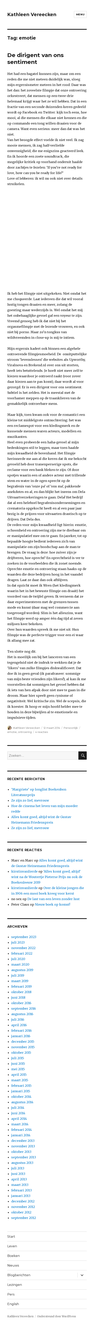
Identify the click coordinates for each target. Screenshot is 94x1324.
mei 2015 (18, 1069)
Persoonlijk (71, 727)
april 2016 (19, 1025)
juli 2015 (17, 1058)
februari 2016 (21, 1030)
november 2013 (23, 1146)
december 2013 (22, 1141)
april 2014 (19, 1119)
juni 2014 (18, 1113)
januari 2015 (20, 1091)
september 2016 (23, 1008)
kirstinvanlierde (24, 871)
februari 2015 (21, 1086)
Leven (12, 1246)
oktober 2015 (21, 1053)
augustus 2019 (22, 970)
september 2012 (23, 1218)
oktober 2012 (21, 1212)
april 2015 (19, 1075)
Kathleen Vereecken (31, 14)
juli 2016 (17, 1019)
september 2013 (23, 1157)
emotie (12, 732)
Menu (80, 14)
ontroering (25, 732)
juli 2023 (18, 942)
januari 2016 (20, 1036)
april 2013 (19, 1179)
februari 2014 (21, 1130)
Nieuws (13, 1265)
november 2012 (23, 1207)
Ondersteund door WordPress (56, 1316)
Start (11, 1236)
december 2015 (22, 1042)
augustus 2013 (22, 1163)
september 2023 (23, 937)
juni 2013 (18, 1174)
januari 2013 (20, 1196)
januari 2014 (20, 1135)
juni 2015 (18, 1064)
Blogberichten (18, 1275)
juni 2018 (18, 997)
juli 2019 (17, 975)
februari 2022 (21, 953)
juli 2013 (17, 1168)
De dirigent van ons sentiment (35, 58)
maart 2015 (19, 1080)
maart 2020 (20, 964)
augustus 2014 (22, 1102)
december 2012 (22, 1201)
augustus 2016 (22, 1014)
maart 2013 (19, 1185)
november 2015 (23, 1047)
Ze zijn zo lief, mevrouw (30, 800)
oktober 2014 (21, 1097)
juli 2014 (17, 1108)
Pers (10, 1294)
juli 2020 (18, 959)
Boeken (13, 1256)
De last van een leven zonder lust (53, 899)
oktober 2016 (21, 1003)
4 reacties (41, 732)
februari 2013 (21, 1190)
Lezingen (14, 1285)
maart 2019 (19, 981)
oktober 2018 (21, 992)
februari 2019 (21, 986)
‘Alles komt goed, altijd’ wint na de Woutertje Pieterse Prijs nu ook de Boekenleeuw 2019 (46, 876)
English (13, 1304)
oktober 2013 (21, 1152)
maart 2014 (19, 1124)
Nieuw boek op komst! (52, 904)
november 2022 (23, 948)
